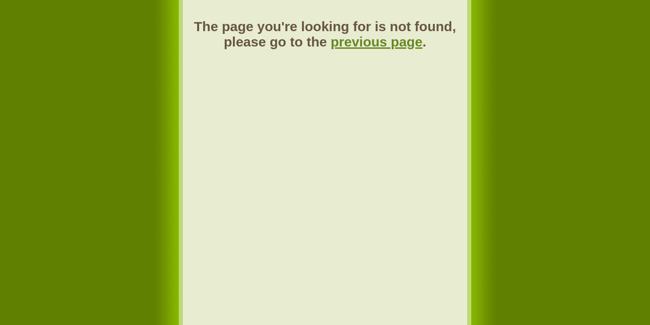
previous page (376, 41)
